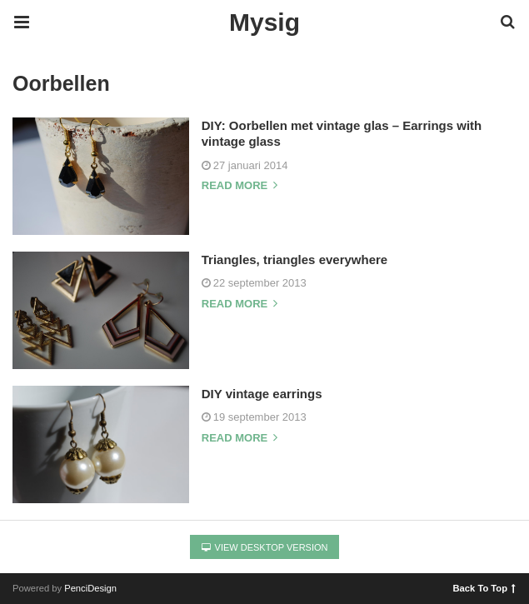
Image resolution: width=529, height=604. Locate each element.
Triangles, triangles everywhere (294, 259)
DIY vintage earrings (262, 394)
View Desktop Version (265, 547)
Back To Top (484, 587)
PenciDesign (90, 588)
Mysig (264, 22)
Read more (239, 186)
